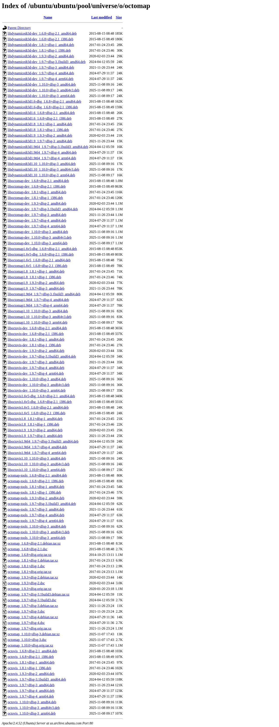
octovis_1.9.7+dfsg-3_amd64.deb (31, 685)
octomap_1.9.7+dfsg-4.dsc (26, 623)
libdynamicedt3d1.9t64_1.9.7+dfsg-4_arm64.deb (42, 158)
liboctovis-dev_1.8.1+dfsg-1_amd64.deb (36, 339)
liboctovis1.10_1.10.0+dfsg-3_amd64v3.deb (39, 464)
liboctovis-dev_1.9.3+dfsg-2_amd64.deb (36, 351)
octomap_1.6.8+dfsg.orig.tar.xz (29, 555)
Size (119, 17)
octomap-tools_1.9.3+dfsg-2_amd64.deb (36, 498)
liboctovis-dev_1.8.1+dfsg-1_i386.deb (34, 345)
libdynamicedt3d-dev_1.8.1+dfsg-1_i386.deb (39, 50)
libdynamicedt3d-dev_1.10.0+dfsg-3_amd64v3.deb (43, 90)
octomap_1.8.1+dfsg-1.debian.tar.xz (33, 560)
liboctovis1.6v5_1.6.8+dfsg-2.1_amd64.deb (38, 407)
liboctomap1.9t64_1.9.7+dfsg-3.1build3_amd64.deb (44, 294)
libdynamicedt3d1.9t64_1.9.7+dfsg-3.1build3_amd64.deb (48, 147)
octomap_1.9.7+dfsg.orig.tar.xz (29, 628)
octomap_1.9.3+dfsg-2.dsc (26, 583)
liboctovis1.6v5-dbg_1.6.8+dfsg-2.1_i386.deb (40, 402)
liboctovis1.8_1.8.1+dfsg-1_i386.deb (33, 424)
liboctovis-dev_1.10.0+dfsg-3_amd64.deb (37, 379)
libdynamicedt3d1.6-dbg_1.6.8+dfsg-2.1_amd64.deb (44, 101)
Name (48, 17)
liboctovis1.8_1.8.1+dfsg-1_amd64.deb (35, 419)
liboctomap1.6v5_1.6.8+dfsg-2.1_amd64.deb (39, 260)
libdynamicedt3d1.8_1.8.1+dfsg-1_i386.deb (38, 130)
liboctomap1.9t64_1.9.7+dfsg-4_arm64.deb (38, 305)
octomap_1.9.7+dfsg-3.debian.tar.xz (33, 606)
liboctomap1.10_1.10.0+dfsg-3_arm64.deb (37, 322)
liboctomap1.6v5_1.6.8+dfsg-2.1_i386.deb (37, 266)
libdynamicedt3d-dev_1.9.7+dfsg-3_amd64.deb (41, 67)
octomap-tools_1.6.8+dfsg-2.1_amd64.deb (37, 475)
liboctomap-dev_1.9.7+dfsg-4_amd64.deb (37, 220)
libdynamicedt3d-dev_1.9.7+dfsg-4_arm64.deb (40, 79)
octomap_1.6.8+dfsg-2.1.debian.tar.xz (34, 543)
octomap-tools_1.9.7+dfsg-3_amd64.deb (36, 509)
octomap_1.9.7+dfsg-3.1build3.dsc (32, 600)
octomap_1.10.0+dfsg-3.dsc (27, 640)
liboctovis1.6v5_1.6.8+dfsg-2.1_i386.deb (36, 413)
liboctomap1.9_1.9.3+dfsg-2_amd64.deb (36, 283)
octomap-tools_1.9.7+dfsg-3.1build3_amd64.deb (42, 504)
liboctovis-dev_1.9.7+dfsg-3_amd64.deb (36, 362)
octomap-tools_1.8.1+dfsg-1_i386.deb (34, 492)
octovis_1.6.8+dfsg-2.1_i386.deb (31, 657)
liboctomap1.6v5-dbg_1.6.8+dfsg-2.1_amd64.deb (42, 249)
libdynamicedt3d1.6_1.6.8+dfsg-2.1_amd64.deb (41, 113)
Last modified (101, 17)
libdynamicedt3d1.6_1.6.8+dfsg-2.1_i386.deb (39, 118)
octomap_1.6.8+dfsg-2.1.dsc (27, 549)
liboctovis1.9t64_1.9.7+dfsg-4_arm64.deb (37, 453)
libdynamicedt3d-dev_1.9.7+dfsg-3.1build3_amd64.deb (46, 62)
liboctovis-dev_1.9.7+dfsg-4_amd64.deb (36, 368)
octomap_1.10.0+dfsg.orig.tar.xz (30, 645)
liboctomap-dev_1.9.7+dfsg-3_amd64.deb (37, 215)
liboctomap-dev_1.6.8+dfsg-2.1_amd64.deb (38, 181)
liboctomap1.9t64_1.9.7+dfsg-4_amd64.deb (38, 300)
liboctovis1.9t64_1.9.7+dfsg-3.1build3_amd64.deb (43, 441)
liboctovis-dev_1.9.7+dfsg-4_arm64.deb (36, 373)
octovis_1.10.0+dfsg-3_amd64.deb (32, 702)
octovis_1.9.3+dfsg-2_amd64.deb (31, 674)
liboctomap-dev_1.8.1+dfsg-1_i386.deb (35, 198)
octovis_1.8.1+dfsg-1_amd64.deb (31, 662)
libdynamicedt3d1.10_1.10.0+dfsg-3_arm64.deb (41, 175)
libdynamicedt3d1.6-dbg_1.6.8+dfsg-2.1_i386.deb (43, 107)
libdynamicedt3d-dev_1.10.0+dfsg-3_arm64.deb (41, 96)
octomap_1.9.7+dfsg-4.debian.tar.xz (33, 617)
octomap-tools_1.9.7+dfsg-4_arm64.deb (36, 521)
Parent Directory (19, 28)
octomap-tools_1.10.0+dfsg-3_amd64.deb (37, 526)
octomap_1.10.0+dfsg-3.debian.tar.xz (34, 634)
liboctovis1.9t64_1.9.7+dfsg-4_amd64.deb (37, 447)
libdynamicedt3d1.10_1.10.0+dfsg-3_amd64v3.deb (43, 169)
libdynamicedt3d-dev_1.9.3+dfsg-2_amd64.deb (41, 56)
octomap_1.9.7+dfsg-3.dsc (26, 611)
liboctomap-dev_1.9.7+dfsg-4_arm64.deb (37, 226)
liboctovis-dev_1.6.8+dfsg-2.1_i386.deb (36, 334)
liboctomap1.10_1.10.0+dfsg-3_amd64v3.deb (39, 317)
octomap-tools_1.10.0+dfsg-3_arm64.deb (36, 538)
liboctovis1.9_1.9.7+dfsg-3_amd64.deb (35, 436)
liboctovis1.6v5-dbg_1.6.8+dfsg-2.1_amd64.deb (41, 396)
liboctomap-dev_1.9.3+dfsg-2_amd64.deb (37, 203)
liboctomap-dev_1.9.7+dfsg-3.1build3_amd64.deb (43, 209)
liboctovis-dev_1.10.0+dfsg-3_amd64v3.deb (39, 385)
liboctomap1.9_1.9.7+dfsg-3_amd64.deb (36, 288)
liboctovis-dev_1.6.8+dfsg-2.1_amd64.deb (37, 328)
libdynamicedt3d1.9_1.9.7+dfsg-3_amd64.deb (40, 141)
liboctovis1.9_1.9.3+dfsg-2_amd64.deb (35, 430)
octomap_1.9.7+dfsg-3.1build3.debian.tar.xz (39, 594)
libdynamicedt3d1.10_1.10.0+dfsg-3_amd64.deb (42, 164)
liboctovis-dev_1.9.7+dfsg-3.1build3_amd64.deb (42, 356)
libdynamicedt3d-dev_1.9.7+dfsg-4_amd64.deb (41, 73)
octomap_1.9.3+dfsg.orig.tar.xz (29, 589)
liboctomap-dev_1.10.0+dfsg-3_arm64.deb (37, 243)
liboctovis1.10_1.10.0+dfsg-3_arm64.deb (36, 470)
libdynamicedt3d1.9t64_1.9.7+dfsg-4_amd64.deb (42, 152)
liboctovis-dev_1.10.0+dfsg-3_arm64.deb (36, 390)
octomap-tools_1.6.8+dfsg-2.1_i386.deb (36, 481)
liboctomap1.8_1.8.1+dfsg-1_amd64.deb (36, 271)
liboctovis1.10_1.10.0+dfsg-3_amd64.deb (37, 458)
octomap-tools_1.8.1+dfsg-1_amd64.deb (36, 487)
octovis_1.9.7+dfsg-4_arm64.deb (31, 696)
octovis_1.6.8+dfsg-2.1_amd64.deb (32, 651)
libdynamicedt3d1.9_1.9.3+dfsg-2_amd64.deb (40, 135)
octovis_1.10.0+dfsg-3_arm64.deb (32, 713)
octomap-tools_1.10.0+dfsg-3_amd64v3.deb (39, 532)
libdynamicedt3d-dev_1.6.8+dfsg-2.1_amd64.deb (42, 33)
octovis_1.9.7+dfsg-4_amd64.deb (31, 691)
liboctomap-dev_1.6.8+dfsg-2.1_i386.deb (37, 186)
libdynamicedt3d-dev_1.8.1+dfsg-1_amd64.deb (41, 45)
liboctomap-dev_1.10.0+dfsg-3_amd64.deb (38, 232)
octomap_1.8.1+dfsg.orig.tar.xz (29, 572)
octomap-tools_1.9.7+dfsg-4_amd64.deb (36, 515)
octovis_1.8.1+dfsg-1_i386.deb (29, 668)
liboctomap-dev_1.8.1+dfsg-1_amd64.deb (37, 192)
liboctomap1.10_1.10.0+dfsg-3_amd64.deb (38, 311)
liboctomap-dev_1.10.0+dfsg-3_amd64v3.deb (39, 237)
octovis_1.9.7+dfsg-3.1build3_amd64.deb (37, 679)
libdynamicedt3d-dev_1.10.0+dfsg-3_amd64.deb (42, 84)
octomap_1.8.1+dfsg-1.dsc (26, 566)
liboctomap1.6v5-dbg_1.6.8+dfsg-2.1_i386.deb (41, 254)
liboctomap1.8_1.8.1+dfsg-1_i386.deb (34, 277)
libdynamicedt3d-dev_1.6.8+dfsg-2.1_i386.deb (40, 39)
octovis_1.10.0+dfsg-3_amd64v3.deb (34, 708)
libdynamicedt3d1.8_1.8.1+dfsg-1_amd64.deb (40, 124)
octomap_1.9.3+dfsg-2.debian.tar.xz (33, 577)
